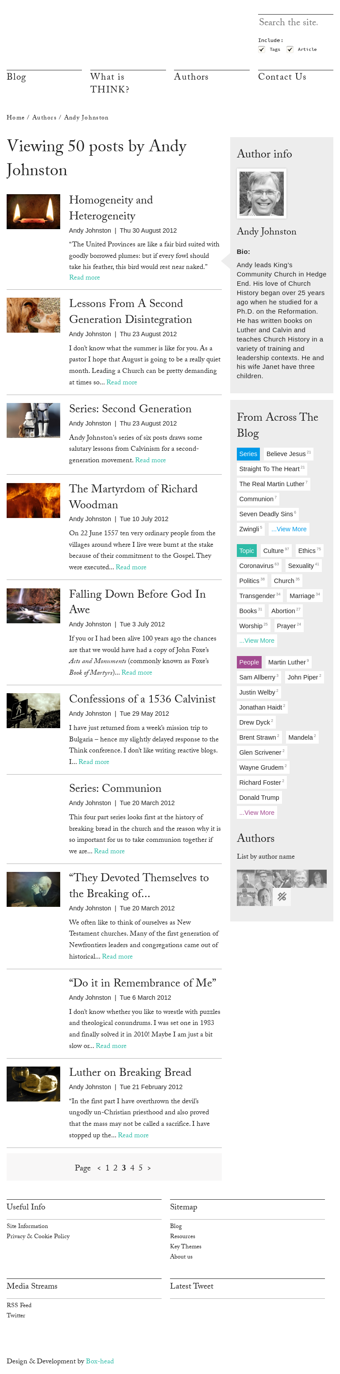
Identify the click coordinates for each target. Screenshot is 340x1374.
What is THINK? (110, 84)
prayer (289, 625)
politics (252, 580)
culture (276, 550)
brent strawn (259, 737)
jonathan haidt (262, 707)
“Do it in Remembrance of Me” (142, 984)
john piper (304, 677)
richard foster (261, 782)
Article (307, 49)
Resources (182, 1237)
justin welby (258, 692)
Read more (84, 278)
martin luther (288, 662)
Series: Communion (115, 790)
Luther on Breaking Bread (130, 1074)
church (287, 580)
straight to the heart (272, 468)
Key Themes (185, 1247)
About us (181, 1257)
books (250, 610)
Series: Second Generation (130, 410)
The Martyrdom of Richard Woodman (133, 498)
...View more (289, 529)
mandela (302, 737)
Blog (16, 78)
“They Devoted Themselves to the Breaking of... (139, 887)
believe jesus (289, 453)
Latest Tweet (191, 1287)
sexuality (303, 565)
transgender (259, 595)
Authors (191, 78)
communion (258, 499)
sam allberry (258, 677)
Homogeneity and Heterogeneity (111, 209)
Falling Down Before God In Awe (137, 604)
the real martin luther (273, 483)
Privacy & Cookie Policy (38, 1237)
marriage (305, 595)
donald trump (259, 797)
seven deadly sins (267, 514)
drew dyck (256, 722)
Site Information (27, 1227)
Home (16, 118)
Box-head (100, 1362)
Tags (275, 49)
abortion (286, 610)
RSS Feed (19, 1306)
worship (253, 625)
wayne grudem (262, 767)
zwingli (250, 529)
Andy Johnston (267, 233)
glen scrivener (261, 752)
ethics (309, 550)
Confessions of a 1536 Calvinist (142, 700)
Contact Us (282, 78)
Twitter (16, 1316)
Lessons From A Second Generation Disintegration (130, 313)
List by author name (266, 858)
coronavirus (259, 565)
